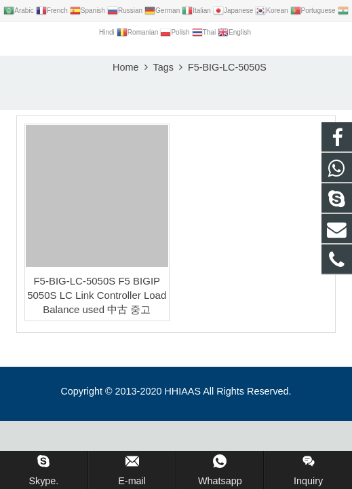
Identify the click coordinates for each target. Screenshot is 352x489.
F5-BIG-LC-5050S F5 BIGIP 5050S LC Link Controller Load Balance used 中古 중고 (96, 295)
